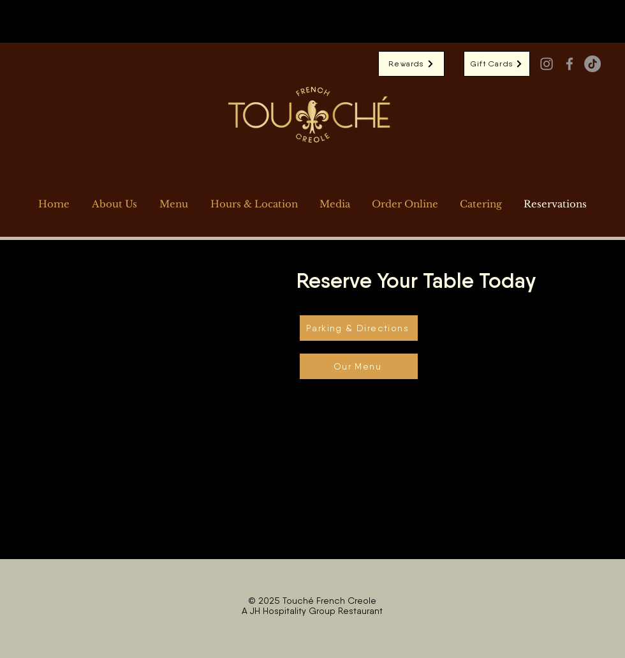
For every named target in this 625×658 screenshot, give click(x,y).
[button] (405, 204)
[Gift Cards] (497, 64)
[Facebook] (569, 64)
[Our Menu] (359, 366)
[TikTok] (592, 64)
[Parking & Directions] (359, 328)
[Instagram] (546, 64)
